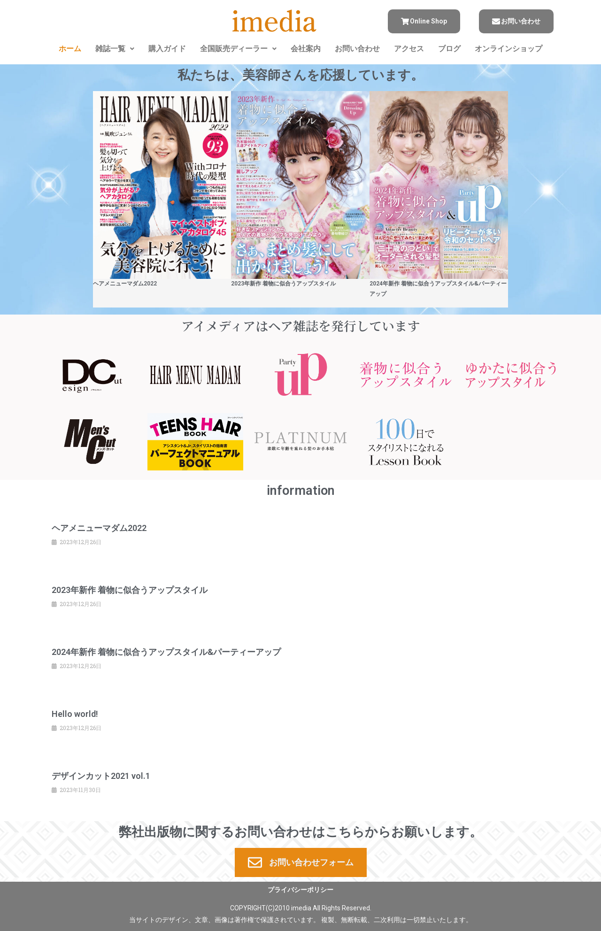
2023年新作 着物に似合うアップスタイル (283, 283)
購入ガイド (167, 48)
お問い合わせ (357, 48)
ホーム (70, 48)
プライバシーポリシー (300, 889)
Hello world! (75, 714)
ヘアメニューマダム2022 (125, 283)
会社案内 (306, 48)
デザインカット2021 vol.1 (101, 776)
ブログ (449, 48)
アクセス (409, 48)
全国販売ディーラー (238, 48)
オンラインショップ (508, 48)
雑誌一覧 (114, 48)
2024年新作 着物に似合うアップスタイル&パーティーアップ (166, 652)
